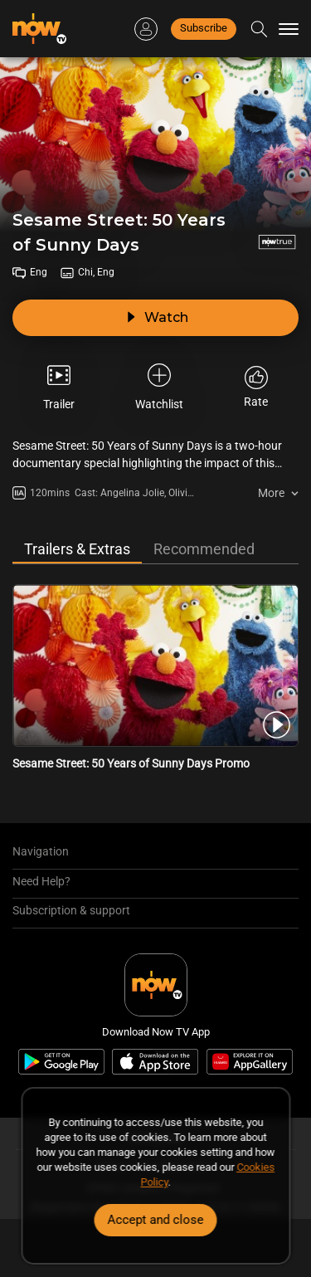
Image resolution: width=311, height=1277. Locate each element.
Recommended (204, 549)
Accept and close (156, 1219)
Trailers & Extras (77, 549)
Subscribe (203, 28)
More (271, 493)
